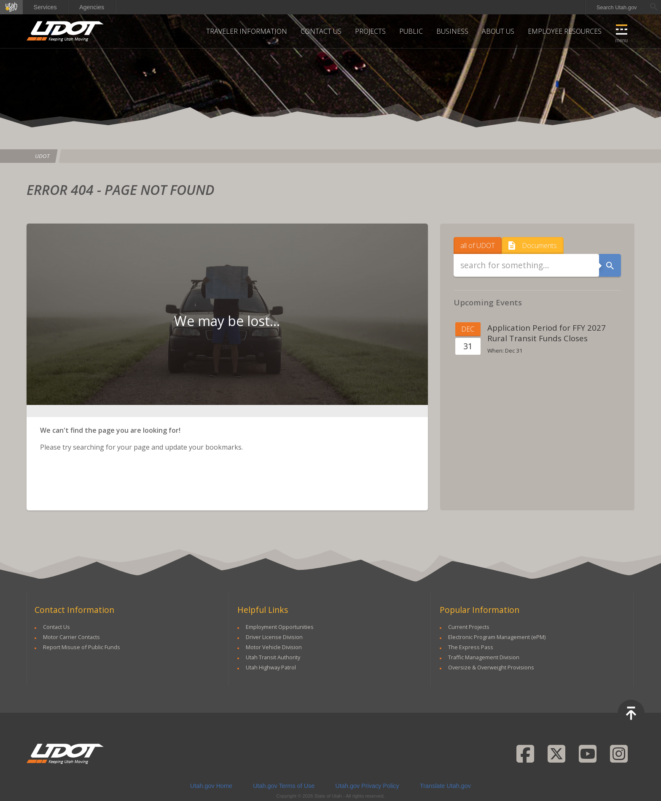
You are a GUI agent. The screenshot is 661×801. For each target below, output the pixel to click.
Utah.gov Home (211, 785)
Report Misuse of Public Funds (81, 647)
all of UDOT (477, 243)
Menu (621, 40)
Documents (539, 243)
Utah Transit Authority (273, 657)
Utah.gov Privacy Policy (367, 785)
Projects (370, 31)
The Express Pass (470, 647)
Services (45, 7)
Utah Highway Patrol (271, 667)
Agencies (91, 7)
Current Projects (468, 627)
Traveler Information (246, 31)
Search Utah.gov (617, 7)
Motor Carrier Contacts (71, 637)
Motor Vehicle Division (274, 647)
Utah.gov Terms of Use (283, 785)
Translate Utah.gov (445, 785)
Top (631, 713)
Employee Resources (565, 31)
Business (452, 31)
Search (610, 265)
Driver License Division (274, 637)
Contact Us (321, 31)
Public (411, 31)
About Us (498, 31)
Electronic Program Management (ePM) (496, 637)
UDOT (66, 31)
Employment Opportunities (280, 627)
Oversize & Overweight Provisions (491, 667)
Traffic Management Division (483, 657)
